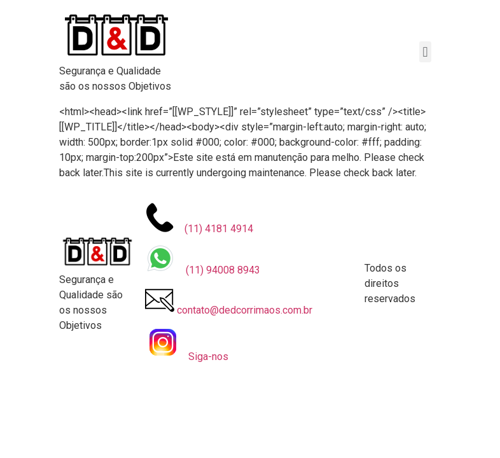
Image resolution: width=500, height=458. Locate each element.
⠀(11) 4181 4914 (199, 219)
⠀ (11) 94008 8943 (202, 259)
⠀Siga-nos (186, 343)
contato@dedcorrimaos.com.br (228, 300)
